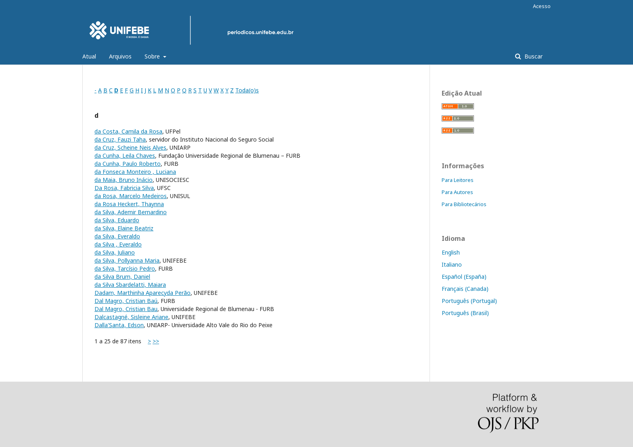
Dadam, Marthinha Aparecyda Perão (142, 293)
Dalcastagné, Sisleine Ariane (131, 317)
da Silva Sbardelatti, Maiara (130, 284)
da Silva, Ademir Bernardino (130, 212)
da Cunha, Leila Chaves (124, 155)
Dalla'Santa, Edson (119, 325)
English (451, 252)
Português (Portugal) (469, 301)
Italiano (452, 264)
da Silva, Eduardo (116, 220)
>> (156, 341)
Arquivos (120, 56)
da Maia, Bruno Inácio (123, 180)
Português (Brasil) (465, 313)
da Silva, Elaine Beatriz (123, 228)
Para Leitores (458, 180)
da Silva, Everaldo (117, 236)
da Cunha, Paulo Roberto (127, 163)
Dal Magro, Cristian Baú (125, 301)
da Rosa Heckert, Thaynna (129, 204)
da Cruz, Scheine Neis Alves (130, 147)
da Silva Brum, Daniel (122, 276)
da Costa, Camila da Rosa (128, 131)
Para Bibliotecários (464, 204)
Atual (89, 56)
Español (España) (464, 276)
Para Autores (457, 192)
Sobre (153, 56)
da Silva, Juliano (114, 252)
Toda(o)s (247, 90)
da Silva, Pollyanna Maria (126, 260)
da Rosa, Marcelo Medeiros (130, 196)
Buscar (533, 56)
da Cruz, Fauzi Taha (120, 139)
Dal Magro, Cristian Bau (125, 309)
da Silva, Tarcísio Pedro (124, 268)
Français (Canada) (465, 288)
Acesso (542, 6)
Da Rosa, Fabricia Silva (124, 188)
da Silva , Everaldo (118, 244)
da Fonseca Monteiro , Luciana (135, 171)
